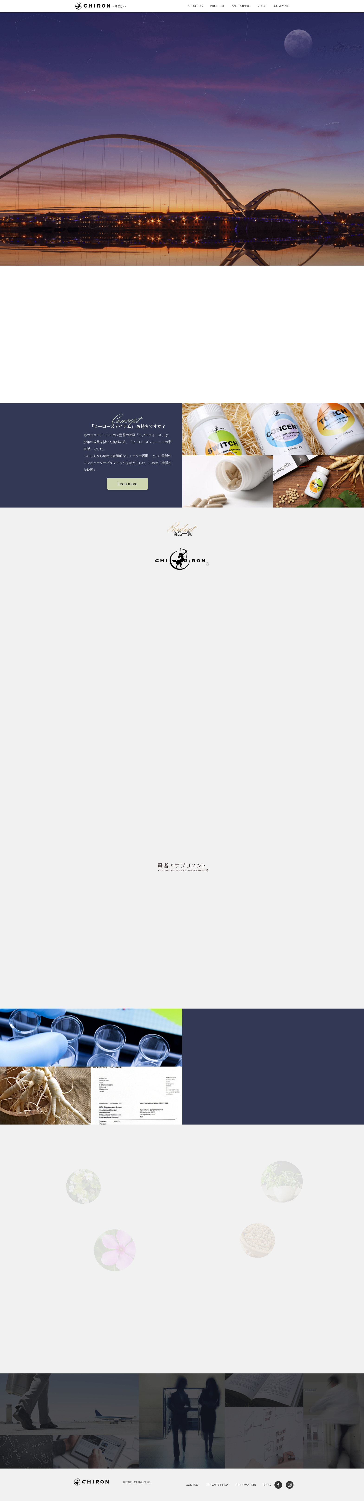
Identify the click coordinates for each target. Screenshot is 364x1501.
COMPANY (281, 6)
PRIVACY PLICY (217, 1485)
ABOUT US (195, 6)
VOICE (262, 6)
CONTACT (193, 1485)
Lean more (127, 484)
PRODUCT (217, 6)
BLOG (267, 1485)
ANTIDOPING (241, 6)
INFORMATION (245, 1485)
